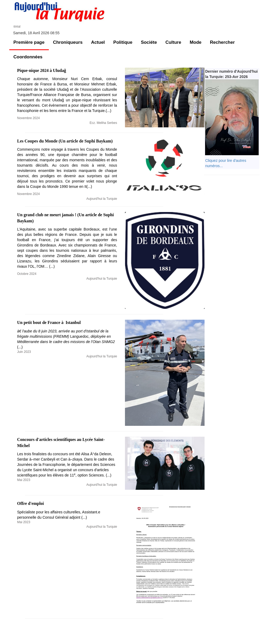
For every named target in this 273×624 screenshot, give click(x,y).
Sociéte (149, 42)
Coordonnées (28, 56)
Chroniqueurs (68, 42)
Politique (122, 42)
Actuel (98, 42)
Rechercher (222, 42)
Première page (29, 42)
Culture (173, 42)
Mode (195, 42)
